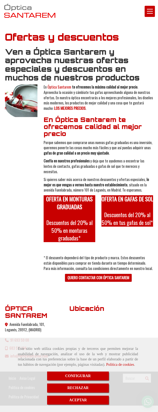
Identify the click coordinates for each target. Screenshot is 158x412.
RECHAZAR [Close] (77, 388)
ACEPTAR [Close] (78, 400)
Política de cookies (120, 364)
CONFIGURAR (78, 376)
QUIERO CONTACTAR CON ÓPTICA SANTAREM (98, 277)
